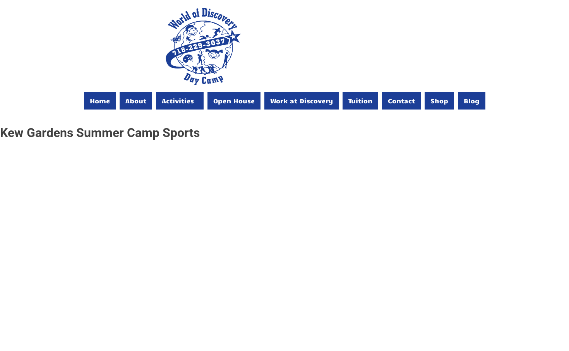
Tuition (360, 100)
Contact (401, 100)
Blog (472, 100)
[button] (180, 101)
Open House (234, 100)
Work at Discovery (301, 100)
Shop (439, 100)
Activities (178, 100)
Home (100, 100)
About (135, 100)
